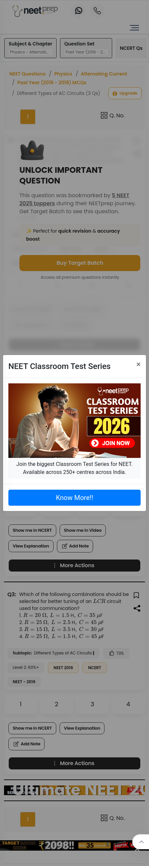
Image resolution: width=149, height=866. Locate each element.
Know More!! (74, 498)
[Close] (138, 364)
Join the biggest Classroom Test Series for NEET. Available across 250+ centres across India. (74, 468)
